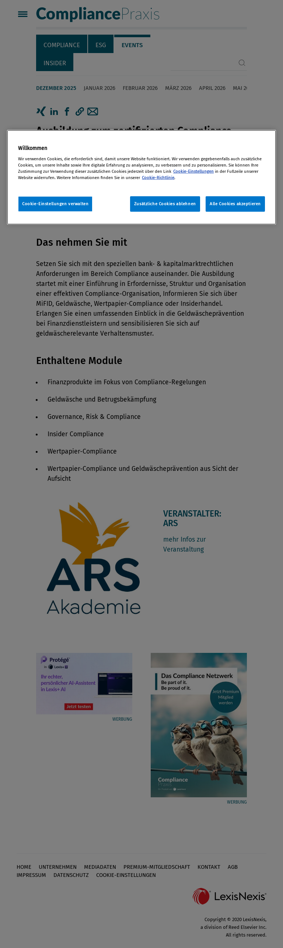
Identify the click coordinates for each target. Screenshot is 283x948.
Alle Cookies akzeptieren (235, 203)
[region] (141, 177)
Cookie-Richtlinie (158, 177)
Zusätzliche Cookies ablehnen (165, 203)
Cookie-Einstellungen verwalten (55, 203)
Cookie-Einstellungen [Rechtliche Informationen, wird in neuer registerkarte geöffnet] (193, 171)
